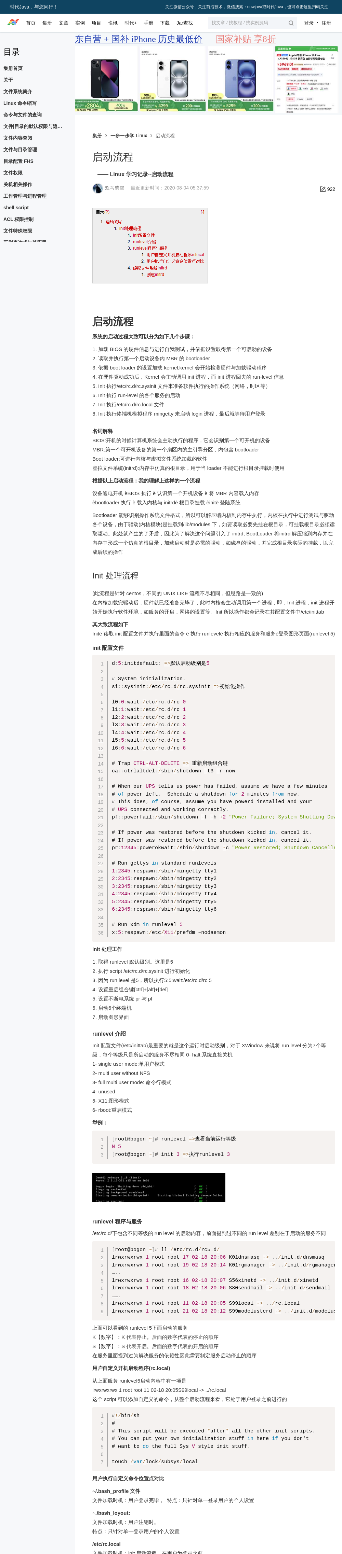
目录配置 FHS (18, 161)
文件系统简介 (17, 91)
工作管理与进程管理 (25, 196)
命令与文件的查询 (22, 114)
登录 (309, 23)
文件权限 (13, 173)
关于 (8, 80)
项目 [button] (96, 23)
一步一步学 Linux (128, 135)
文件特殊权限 (17, 231)
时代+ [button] (130, 23)
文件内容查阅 (17, 138)
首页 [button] (31, 23)
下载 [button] (165, 23)
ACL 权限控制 (18, 219)
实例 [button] (80, 23)
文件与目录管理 (20, 149)
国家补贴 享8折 (246, 39)
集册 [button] (47, 23)
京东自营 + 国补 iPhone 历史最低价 (134, 39)
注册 (326, 23)
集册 (97, 135)
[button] (252, 23)
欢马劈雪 (114, 188)
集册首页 (13, 68)
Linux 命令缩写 (20, 103)
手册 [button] (148, 23)
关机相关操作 (17, 184)
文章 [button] (63, 23)
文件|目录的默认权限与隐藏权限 (35, 126)
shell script (16, 207)
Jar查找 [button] (184, 23)
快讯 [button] (113, 23)
